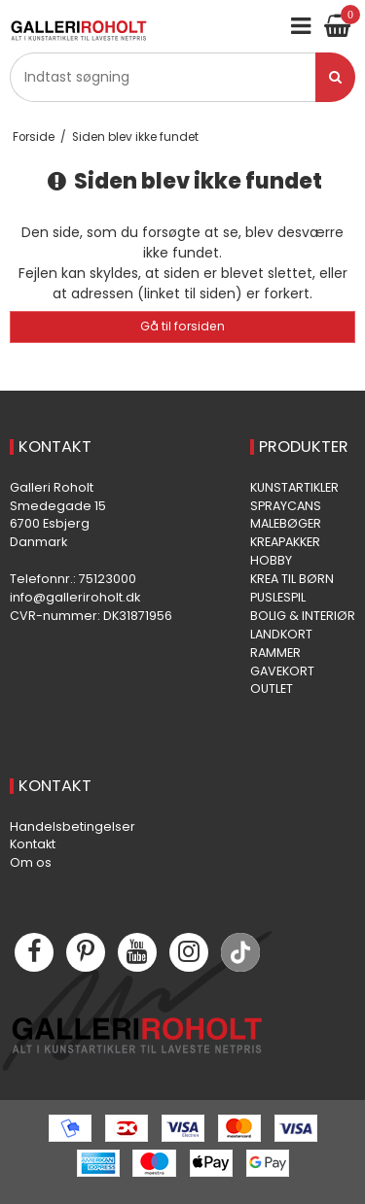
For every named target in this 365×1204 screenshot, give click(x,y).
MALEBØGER (285, 523)
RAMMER (275, 652)
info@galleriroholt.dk (75, 597)
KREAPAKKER (285, 541)
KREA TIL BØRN (292, 578)
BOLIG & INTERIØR (302, 615)
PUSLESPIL (278, 597)
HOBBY (271, 560)
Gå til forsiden (182, 326)
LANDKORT (281, 634)
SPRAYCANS (285, 506)
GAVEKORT (282, 671)
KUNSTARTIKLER (294, 487)
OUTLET (271, 688)
